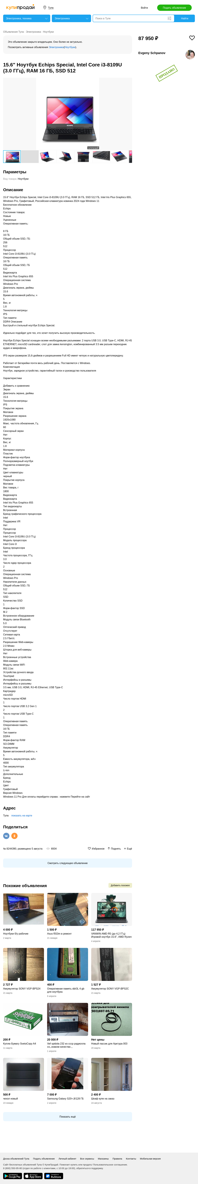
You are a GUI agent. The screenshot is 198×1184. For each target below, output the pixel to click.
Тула (51, 7)
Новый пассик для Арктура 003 (109, 1043)
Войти (144, 7)
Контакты (131, 1158)
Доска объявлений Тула (16, 1158)
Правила (117, 1158)
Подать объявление (174, 7)
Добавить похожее (120, 885)
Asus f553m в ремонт (59, 933)
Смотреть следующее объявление (68, 863)
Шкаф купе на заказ (102, 1098)
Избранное (98, 848)
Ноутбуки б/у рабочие (15, 933)
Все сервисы (87, 1158)
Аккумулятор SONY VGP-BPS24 (21, 988)
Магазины (103, 1158)
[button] (129, 80)
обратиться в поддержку (89, 1168)
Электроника (33, 31)
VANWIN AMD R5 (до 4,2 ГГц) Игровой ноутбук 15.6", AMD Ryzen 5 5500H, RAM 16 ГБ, (111, 935)
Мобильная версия (150, 1158)
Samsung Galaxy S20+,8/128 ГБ (65, 1098)
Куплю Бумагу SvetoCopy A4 (19, 1043)
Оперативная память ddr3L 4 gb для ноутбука (65, 990)
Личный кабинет (67, 1158)
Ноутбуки (48, 31)
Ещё (129, 848)
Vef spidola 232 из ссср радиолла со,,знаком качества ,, (66, 1045)
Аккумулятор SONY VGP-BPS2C (110, 988)
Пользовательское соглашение (110, 1164)
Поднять (116, 848)
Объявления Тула (13, 31)
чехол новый (10, 1098)
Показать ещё (68, 1116)
